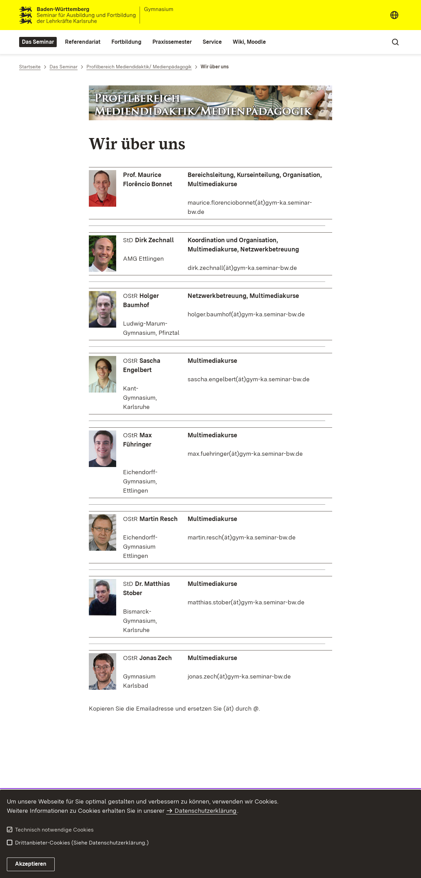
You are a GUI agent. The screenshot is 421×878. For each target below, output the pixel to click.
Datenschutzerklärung (205, 810)
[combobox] (394, 15)
